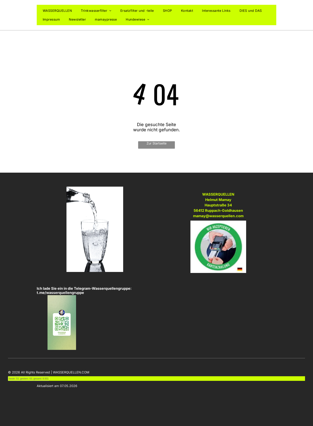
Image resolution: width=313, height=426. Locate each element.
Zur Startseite (156, 143)
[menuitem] (59, 10)
